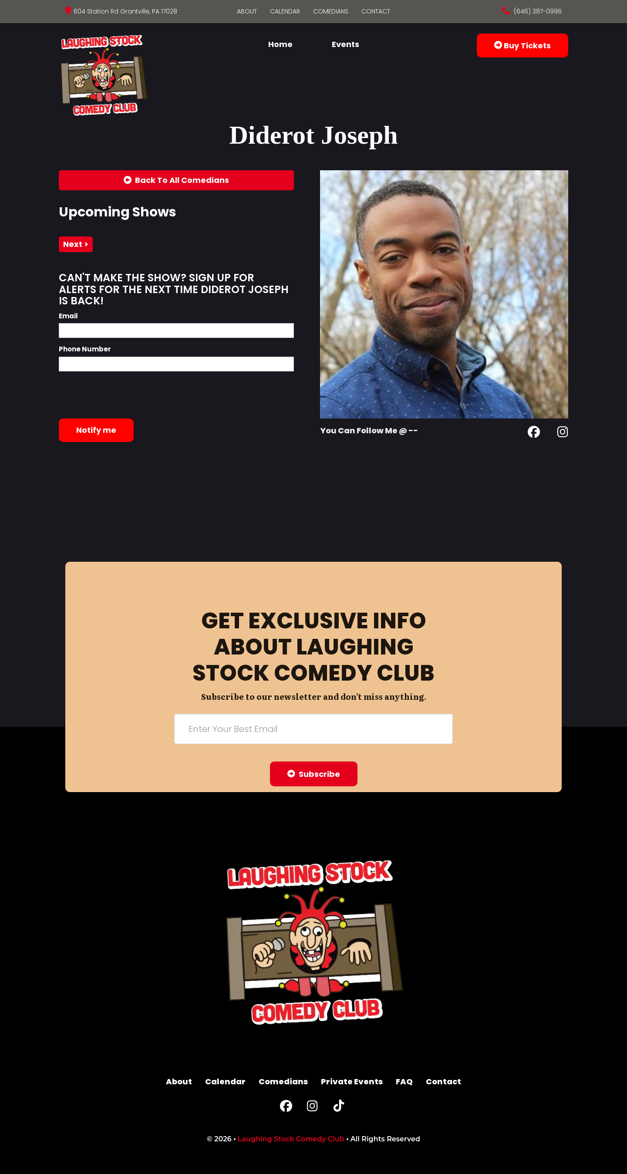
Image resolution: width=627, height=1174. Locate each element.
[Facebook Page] (534, 433)
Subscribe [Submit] (313, 773)
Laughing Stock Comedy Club (291, 1139)
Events (345, 44)
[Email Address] (313, 728)
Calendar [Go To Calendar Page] (285, 11)
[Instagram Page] (562, 433)
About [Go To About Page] (247, 11)
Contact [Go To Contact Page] (375, 11)
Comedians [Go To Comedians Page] (330, 11)
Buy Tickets (522, 45)
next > (75, 244)
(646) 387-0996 (537, 11)
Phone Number (85, 349)
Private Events (352, 1081)
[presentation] (125, 395)
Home (280, 44)
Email (68, 315)
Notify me (96, 430)
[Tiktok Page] (339, 1108)
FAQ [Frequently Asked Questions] (404, 1081)
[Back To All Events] (176, 180)
